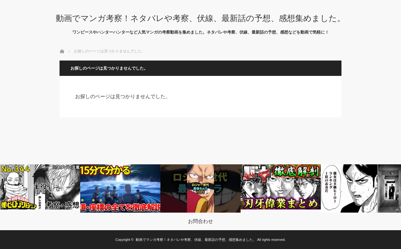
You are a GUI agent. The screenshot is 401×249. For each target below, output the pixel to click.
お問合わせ (200, 221)
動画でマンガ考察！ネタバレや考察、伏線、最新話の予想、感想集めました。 (200, 18)
